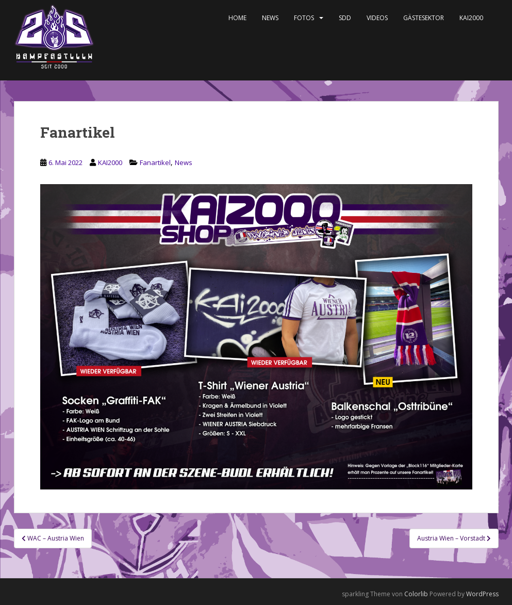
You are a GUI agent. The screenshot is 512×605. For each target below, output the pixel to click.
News (270, 17)
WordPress (482, 594)
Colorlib (416, 594)
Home (237, 17)
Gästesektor (423, 17)
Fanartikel (155, 162)
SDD (345, 17)
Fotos (304, 17)
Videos (377, 17)
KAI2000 (471, 17)
